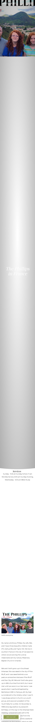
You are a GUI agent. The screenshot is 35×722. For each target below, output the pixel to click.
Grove (9, 3)
